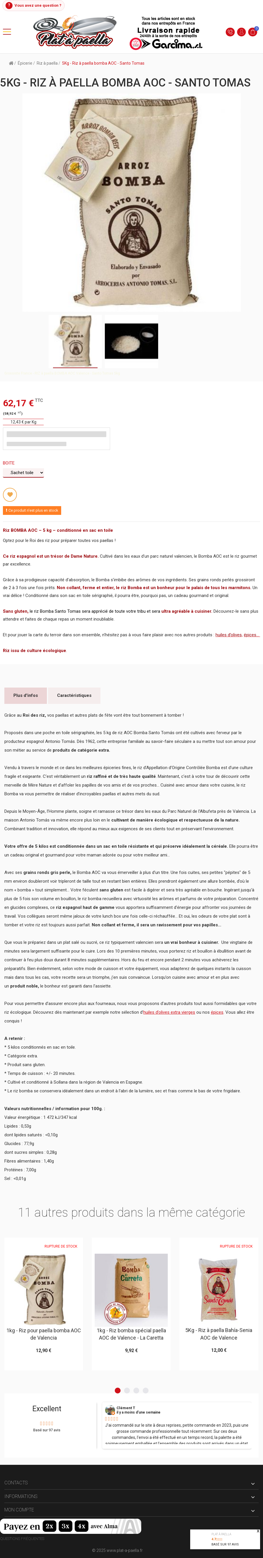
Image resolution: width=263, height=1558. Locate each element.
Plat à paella (221, 1534)
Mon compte (19, 1510)
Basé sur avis (225, 1544)
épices (217, 1012)
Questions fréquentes (22, 1539)
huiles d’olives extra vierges (169, 1012)
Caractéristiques (74, 695)
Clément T (126, 1408)
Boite (9, 463)
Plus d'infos (25, 695)
